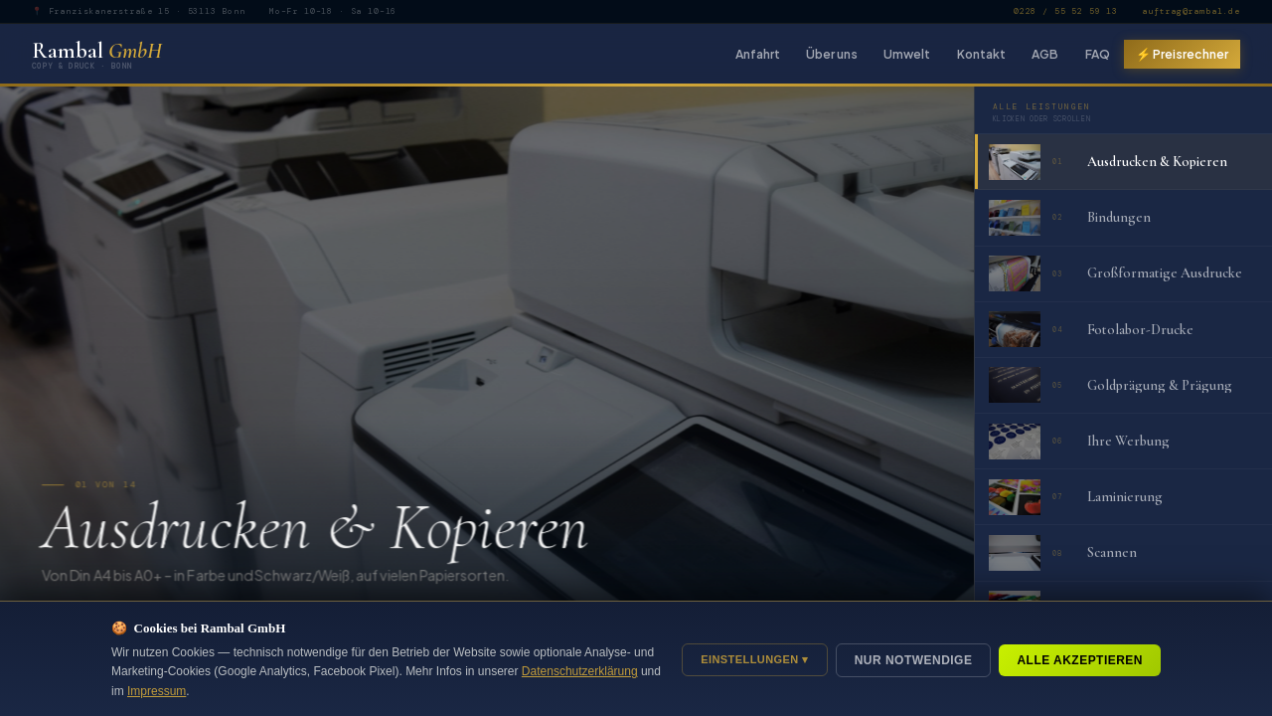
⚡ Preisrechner (1182, 54)
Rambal (97, 54)
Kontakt (981, 54)
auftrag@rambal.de (1191, 11)
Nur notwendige (914, 660)
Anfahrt (757, 54)
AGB (1045, 54)
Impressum (156, 691)
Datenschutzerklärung (580, 671)
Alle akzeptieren (1080, 660)
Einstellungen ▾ (755, 659)
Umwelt (906, 54)
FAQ (1097, 54)
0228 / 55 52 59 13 (1066, 11)
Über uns (832, 54)
